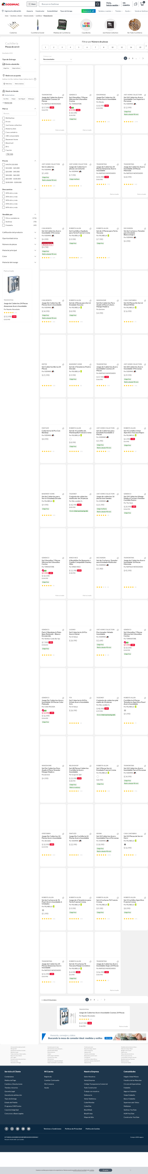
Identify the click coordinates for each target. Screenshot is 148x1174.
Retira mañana (19, 84)
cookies (91, 1170)
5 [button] (78, 47)
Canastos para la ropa (53, 1069)
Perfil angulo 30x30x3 (53, 1077)
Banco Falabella (129, 1121)
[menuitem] (104, 11)
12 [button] (122, 47)
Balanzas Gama (125, 1082)
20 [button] (140, 47)
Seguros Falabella (130, 1113)
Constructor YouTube (131, 1139)
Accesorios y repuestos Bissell (55, 1082)
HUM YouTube (129, 1135)
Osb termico (51, 1081)
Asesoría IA (88, 11)
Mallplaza (127, 1128)
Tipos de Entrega (66, 11)
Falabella (127, 1110)
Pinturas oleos (14, 1082)
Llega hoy (6, 68)
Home (6, 15)
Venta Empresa (89, 1102)
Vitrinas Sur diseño (126, 1084)
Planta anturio (51, 1074)
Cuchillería (39, 15)
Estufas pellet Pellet (53, 1072)
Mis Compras (49, 1106)
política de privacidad (79, 1170)
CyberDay (87, 1128)
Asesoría (30, 11)
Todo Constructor (90, 1110)
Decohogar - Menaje (16, 15)
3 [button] (62, 47)
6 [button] (87, 47)
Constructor (40, 11)
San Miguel (21, 99)
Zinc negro (13, 1079)
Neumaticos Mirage (16, 1084)
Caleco (49, 1076)
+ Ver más (9, 154)
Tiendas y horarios (11, 1110)
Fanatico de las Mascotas (133, 1102)
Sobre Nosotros (89, 1098)
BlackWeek (88, 1132)
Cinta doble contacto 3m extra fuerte (129, 1079)
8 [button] (103, 47)
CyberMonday (89, 1124)
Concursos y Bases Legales (14, 1135)
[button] (69, 4)
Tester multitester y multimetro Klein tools (56, 1084)
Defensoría (88, 1117)
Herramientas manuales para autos (56, 1070)
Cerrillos (6, 99)
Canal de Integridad (12, 1132)
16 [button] (131, 47)
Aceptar (105, 1170)
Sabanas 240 (87, 1074)
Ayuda (46, 1110)
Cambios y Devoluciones (13, 1106)
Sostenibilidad (52, 11)
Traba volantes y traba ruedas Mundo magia (19, 1076)
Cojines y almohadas (89, 1076)
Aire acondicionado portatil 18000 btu (19, 1069)
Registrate (48, 1098)
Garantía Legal (10, 1113)
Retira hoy (7, 84)
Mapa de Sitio (89, 1139)
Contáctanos (9, 1098)
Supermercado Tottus (131, 1124)
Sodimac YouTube (130, 1132)
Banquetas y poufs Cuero (90, 1077)
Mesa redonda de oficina (127, 1076)
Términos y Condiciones (52, 1151)
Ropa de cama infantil (16, 1077)
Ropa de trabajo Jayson (90, 1070)
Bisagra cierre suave (126, 1072)
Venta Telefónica (90, 1121)
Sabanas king (87, 1084)
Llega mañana (16, 68)
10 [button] (112, 47)
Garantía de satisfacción (13, 1117)
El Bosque (31, 99)
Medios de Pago (10, 1102)
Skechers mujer (14, 1074)
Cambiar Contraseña (51, 1102)
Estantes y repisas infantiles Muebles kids (92, 1082)
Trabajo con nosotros (91, 1113)
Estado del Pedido (11, 1124)
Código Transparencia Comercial (96, 1106)
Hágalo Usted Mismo (131, 1098)
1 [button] (45, 47)
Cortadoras (87, 1079)
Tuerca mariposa (88, 1072)
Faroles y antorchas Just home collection (19, 1081)
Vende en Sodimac (141, 11)
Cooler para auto (88, 1069)
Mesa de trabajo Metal (127, 1070)
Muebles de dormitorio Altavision (129, 1069)
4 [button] (70, 47)
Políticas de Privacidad (73, 1151)
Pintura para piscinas (126, 1077)
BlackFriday (88, 1135)
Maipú (13, 99)
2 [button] (53, 47)
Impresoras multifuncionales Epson (19, 1072)
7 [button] (95, 47)
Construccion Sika (52, 1079)
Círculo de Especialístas (132, 1106)
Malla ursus (124, 1074)
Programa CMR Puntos (13, 1128)
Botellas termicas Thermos (128, 1081)
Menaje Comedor (29, 15)
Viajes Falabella (129, 1117)
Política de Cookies (93, 1151)
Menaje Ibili (14, 1070)
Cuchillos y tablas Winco (90, 1081)
